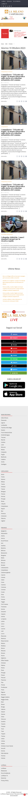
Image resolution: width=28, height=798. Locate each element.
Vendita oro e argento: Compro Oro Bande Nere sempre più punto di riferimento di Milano (14, 282)
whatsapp (13, 359)
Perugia (3, 499)
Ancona (3, 496)
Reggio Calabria (5, 697)
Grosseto (3, 611)
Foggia (3, 602)
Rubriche (3, 778)
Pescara (3, 677)
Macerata (3, 636)
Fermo (3, 597)
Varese (3, 743)
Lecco (2, 626)
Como (2, 582)
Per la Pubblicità (16, 1)
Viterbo (3, 758)
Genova (3, 479)
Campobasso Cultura (6, 71)
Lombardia (4, 425)
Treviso (3, 736)
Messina (3, 651)
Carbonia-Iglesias (5, 572)
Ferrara (3, 599)
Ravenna (3, 694)
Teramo (3, 726)
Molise (3, 449)
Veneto (3, 430)
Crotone (3, 589)
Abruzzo (3, 447)
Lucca (2, 633)
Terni (2, 729)
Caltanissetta (4, 567)
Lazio (2, 445)
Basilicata (3, 457)
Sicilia (2, 462)
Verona (3, 751)
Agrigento (3, 531)
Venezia (3, 486)
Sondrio (3, 721)
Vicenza (3, 756)
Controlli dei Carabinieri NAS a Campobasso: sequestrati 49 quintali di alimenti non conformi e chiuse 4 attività (20, 34)
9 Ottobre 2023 (5, 82)
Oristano (3, 663)
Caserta (3, 575)
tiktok (14, 366)
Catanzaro (3, 516)
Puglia (3, 454)
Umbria (3, 442)
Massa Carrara (4, 641)
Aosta (2, 474)
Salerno (3, 709)
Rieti (2, 702)
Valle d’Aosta (4, 418)
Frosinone (3, 607)
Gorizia (3, 609)
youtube (14, 348)
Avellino (3, 545)
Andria (3, 536)
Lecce (2, 624)
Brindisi (3, 565)
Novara (3, 653)
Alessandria (4, 533)
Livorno (3, 629)
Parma (2, 668)
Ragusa (3, 692)
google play (14, 373)
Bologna (3, 491)
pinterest (14, 352)
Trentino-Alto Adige (6, 427)
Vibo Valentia (4, 753)
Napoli (3, 508)
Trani (2, 731)
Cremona (3, 587)
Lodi (2, 631)
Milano (3, 482)
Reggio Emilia (4, 699)
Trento (3, 484)
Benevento (4, 553)
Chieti (2, 580)
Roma (2, 501)
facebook (14, 334)
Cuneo (3, 592)
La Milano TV (4, 3)
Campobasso (4, 126)
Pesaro (3, 675)
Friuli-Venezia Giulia (6, 432)
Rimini (2, 704)
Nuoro (3, 655)
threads (14, 345)
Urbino (3, 741)
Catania (3, 577)
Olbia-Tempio (4, 660)
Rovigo (3, 707)
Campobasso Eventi (6, 181)
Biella (2, 558)
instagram (14, 338)
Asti (2, 543)
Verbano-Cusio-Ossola (7, 746)
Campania (3, 452)
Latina (2, 621)
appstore (14, 369)
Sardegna (3, 464)
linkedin (14, 355)
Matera (3, 643)
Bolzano (3, 560)
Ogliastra (3, 658)
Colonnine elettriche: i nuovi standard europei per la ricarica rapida (12, 239)
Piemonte (3, 420)
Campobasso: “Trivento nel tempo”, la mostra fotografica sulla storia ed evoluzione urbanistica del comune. (13, 77)
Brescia (3, 563)
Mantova (3, 638)
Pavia (2, 670)
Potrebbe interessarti (7, 234)
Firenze (3, 494)
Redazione (9, 1)
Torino (3, 477)
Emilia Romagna (5, 435)
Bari (2, 511)
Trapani (3, 734)
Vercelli (3, 748)
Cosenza (3, 585)
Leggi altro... (4, 101)
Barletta (3, 548)
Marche (3, 440)
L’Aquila (3, 504)
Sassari (3, 712)
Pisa (2, 682)
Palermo (3, 518)
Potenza (3, 513)
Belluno (3, 550)
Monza (3, 648)
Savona (3, 714)
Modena (3, 646)
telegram (14, 362)
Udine (2, 738)
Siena (2, 716)
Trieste (3, 489)
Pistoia (3, 685)
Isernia (3, 616)
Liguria (3, 423)
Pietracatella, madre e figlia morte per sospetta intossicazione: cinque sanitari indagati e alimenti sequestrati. (13, 288)
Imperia (3, 614)
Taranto (3, 724)
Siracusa (3, 719)
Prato (2, 690)
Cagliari (3, 521)
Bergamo (3, 555)
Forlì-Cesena (4, 604)
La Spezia (3, 619)
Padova (3, 665)
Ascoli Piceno (4, 541)
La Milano (3, 1)
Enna (2, 594)
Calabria (3, 459)
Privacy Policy (5, 780)
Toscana (3, 437)
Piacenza (3, 680)
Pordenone (4, 687)
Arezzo (3, 538)
